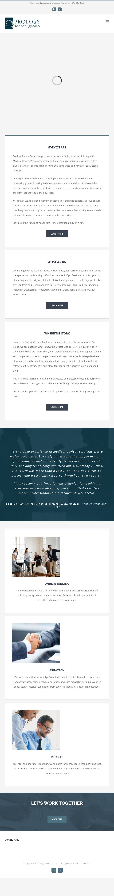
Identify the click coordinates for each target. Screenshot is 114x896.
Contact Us (85, 863)
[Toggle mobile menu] (107, 21)
